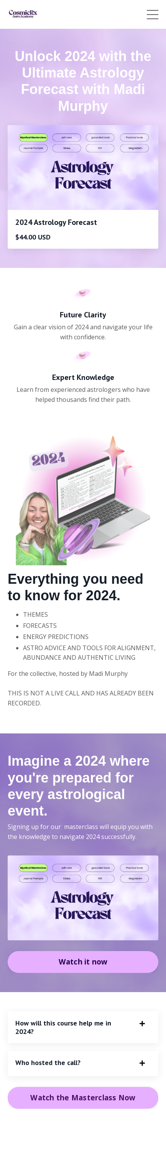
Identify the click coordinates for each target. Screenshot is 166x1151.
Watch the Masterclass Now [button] (82, 1097)
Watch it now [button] (83, 961)
